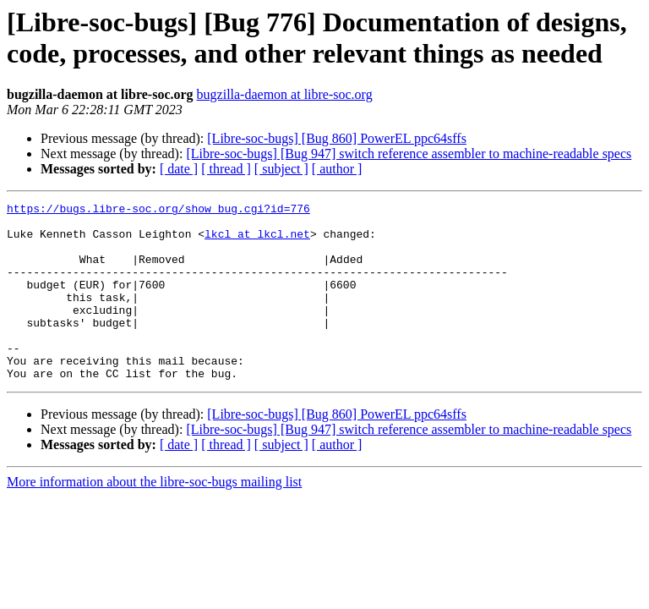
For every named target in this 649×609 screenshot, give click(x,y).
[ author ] (337, 169)
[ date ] (179, 169)
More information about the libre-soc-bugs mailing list (154, 517)
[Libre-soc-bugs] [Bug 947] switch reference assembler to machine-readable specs (408, 153)
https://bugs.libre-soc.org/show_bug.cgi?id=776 (158, 210)
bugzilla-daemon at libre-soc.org (285, 94)
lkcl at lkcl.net (257, 241)
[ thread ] (226, 169)
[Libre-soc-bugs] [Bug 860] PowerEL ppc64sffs (336, 138)
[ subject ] (281, 169)
